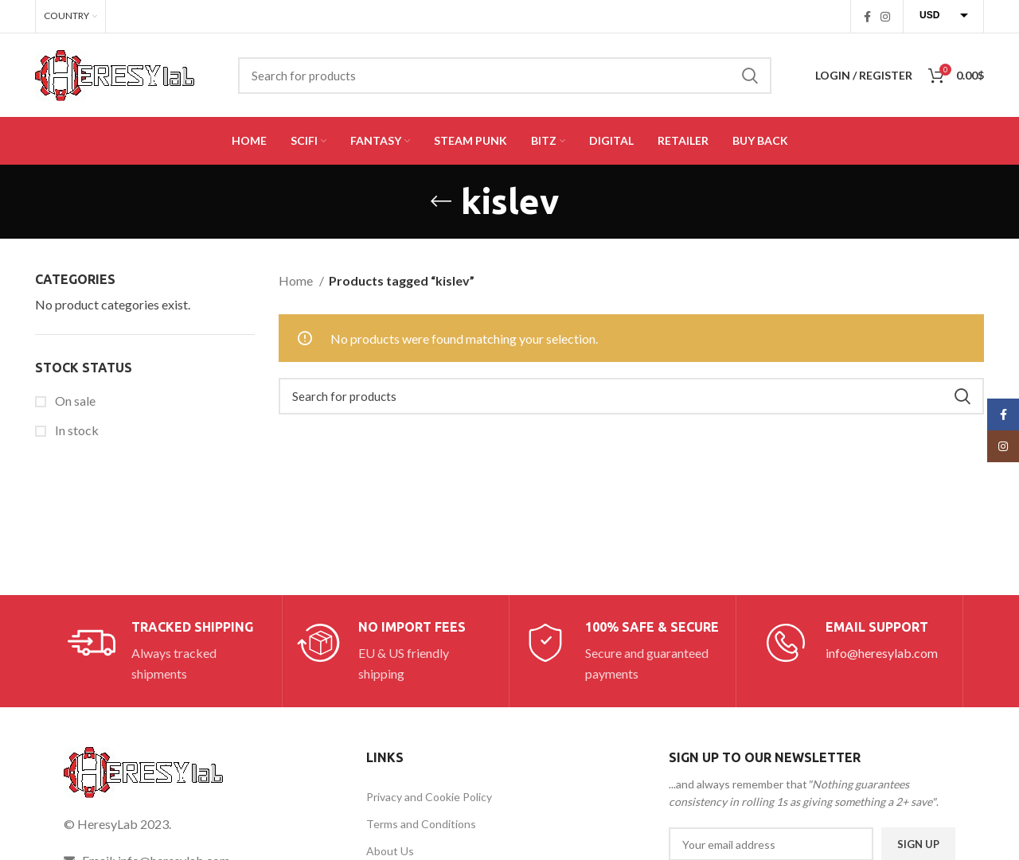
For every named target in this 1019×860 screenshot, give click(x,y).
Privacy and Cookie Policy (429, 797)
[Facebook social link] (867, 16)
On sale (74, 400)
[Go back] (441, 201)
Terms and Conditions (421, 824)
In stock (76, 430)
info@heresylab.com (882, 652)
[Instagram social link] (885, 16)
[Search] (504, 75)
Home (297, 280)
